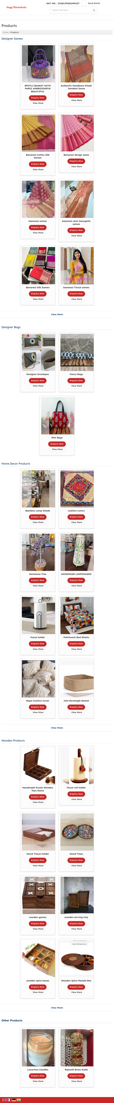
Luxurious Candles (37, 1069)
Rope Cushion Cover (37, 700)
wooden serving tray (76, 917)
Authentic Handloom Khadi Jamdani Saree (76, 87)
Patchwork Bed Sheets (76, 637)
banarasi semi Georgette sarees (76, 222)
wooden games (37, 917)
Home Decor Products (15, 463)
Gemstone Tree (37, 574)
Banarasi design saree (76, 154)
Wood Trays (76, 853)
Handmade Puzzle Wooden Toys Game (37, 789)
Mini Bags (56, 437)
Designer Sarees (12, 38)
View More (38, 103)
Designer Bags (10, 327)
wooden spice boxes (37, 980)
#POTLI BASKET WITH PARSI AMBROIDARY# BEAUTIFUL (38, 88)
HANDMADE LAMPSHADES (76, 574)
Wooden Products (13, 740)
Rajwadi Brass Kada (76, 1069)
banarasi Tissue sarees (76, 287)
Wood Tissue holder (37, 853)
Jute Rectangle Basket (76, 700)
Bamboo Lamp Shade (37, 510)
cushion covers (76, 510)
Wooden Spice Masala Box (76, 980)
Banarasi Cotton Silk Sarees (37, 156)
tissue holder (37, 637)
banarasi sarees (38, 221)
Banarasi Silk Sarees (37, 287)
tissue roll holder (76, 787)
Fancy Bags (76, 374)
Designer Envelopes (37, 374)
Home (5, 32)
